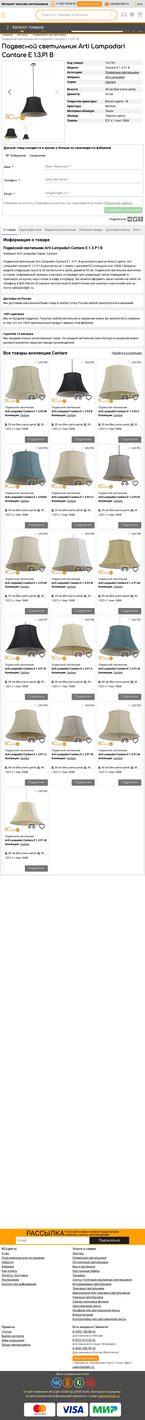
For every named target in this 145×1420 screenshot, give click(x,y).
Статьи (6, 1331)
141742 (135, 705)
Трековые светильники (88, 1288)
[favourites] (42, 397)
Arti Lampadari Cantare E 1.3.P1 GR (119, 668)
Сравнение (37, 155)
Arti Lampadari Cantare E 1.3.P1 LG (26, 754)
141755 (88, 362)
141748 (135, 533)
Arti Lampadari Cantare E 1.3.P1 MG (120, 754)
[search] (111, 15)
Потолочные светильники (90, 1262)
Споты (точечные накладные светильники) (102, 1279)
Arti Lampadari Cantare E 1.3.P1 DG (73, 754)
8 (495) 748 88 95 (83, 1331)
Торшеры (78, 1275)
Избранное (15, 155)
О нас (5, 1253)
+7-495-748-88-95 (66, 3)
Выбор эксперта (13, 1336)
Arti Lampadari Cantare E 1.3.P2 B (72, 411)
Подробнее (36, 439)
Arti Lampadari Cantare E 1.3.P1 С (72, 668)
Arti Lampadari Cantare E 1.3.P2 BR (26, 411)
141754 (135, 362)
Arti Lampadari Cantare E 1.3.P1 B (25, 668)
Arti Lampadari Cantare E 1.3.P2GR (26, 497)
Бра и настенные (83, 1266)
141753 (41, 448)
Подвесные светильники (122, 72)
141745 (135, 619)
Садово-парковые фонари (90, 1301)
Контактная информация (19, 1284)
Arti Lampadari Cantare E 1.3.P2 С (118, 411)
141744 (41, 705)
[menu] (24, 27)
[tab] (9, 230)
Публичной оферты (118, 203)
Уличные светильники (87, 1297)
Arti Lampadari (115, 77)
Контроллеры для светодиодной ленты (99, 1319)
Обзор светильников (16, 1344)
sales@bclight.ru (119, 3)
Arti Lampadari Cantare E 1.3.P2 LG (73, 497)
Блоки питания (82, 1314)
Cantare (110, 82)
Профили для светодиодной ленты (96, 1310)
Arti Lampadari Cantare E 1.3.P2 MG (26, 582)
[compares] (31, 397)
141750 (41, 533)
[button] (56, 92)
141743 (88, 705)
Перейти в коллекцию (127, 353)
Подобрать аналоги (123, 210)
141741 (41, 791)
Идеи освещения (13, 1340)
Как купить (9, 1271)
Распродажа (10, 1279)
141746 (88, 619)
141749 (88, 533)
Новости (7, 1262)
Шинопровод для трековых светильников (101, 1292)
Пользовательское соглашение (23, 1257)
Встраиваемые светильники (91, 1284)
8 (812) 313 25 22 (83, 1340)
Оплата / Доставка (15, 1275)
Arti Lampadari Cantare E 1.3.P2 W (72, 582)
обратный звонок (89, 3)
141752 (88, 448)
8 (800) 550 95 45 (83, 1348)
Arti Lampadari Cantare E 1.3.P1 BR (119, 582)
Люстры (78, 1253)
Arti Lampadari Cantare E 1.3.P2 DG (119, 497)
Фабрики (8, 1266)
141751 (135, 448)
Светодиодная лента (86, 1306)
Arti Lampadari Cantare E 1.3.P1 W (25, 840)
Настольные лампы (86, 1271)
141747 (41, 619)
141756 (41, 362)
